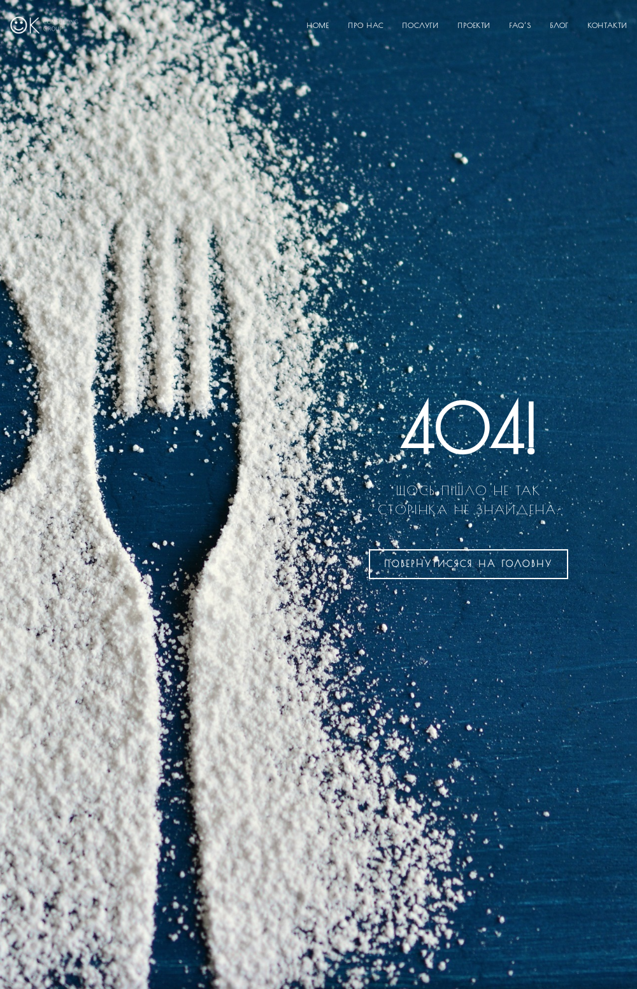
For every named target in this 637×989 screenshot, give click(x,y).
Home (318, 25)
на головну (468, 564)
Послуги (421, 25)
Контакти (607, 25)
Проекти (474, 25)
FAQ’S (520, 25)
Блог (559, 25)
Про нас (365, 25)
